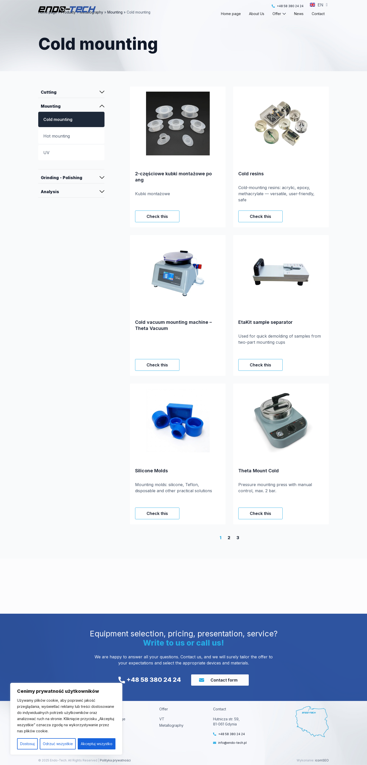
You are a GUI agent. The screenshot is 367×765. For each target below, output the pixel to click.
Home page (47, 21)
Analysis (50, 200)
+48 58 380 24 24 (149, 679)
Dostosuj (27, 744)
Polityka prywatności (115, 760)
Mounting (115, 21)
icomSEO (322, 760)
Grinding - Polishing (61, 186)
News (110, 738)
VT (161, 719)
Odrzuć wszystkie (58, 744)
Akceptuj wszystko (96, 744)
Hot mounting (56, 145)
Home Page (115, 719)
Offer (110, 732)
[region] (66, 719)
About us (113, 725)
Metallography (91, 21)
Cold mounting (57, 128)
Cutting (49, 101)
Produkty (68, 21)
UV (46, 161)
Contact (112, 744)
